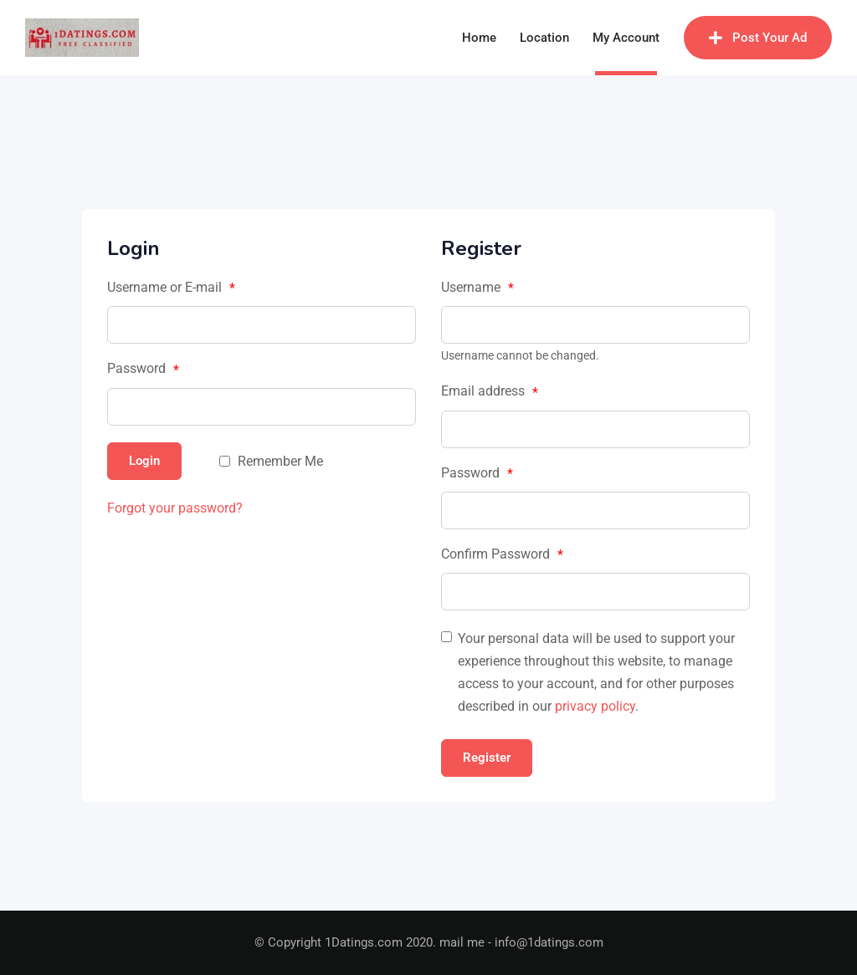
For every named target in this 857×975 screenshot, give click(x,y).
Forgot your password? (175, 508)
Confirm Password (502, 554)
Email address (489, 391)
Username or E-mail (171, 287)
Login (144, 460)
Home (479, 37)
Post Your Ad (758, 37)
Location (544, 37)
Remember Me (280, 461)
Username (477, 287)
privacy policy (595, 706)
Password (143, 368)
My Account (626, 37)
